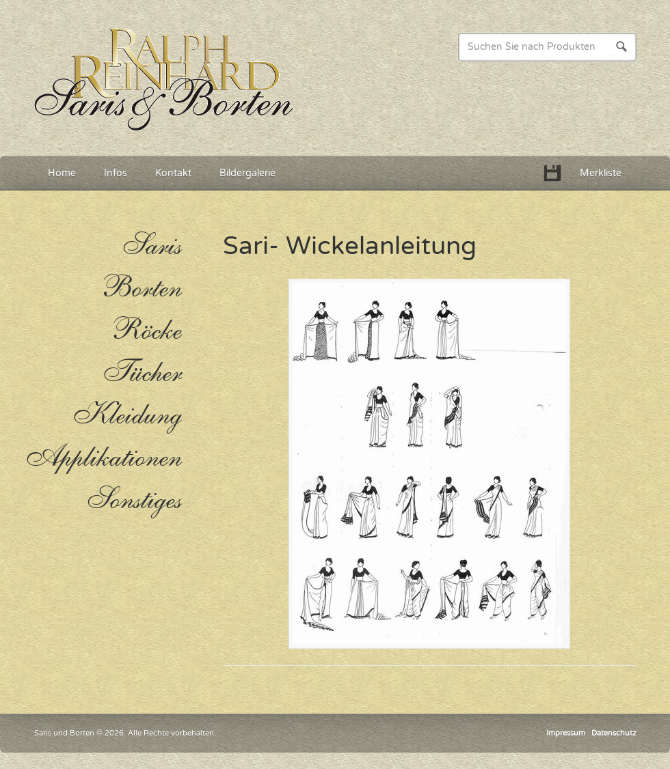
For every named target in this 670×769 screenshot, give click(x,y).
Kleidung (127, 415)
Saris (151, 245)
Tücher (141, 372)
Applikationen (102, 457)
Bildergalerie (247, 173)
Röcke (146, 330)
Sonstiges (133, 499)
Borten (140, 288)
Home (62, 173)
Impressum (565, 733)
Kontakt (173, 173)
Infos (115, 173)
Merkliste (600, 173)
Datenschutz (613, 733)
